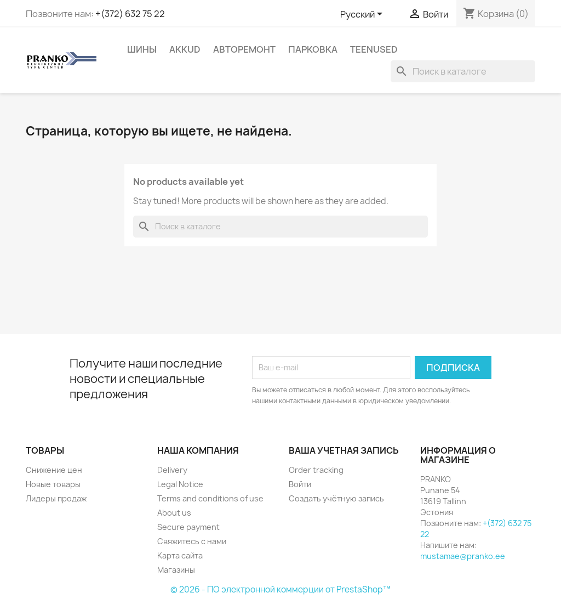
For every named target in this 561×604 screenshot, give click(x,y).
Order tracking (316, 470)
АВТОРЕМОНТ (244, 49)
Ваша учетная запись (344, 450)
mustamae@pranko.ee (462, 556)
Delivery (172, 470)
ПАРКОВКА (312, 49)
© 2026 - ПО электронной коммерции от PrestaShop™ (280, 589)
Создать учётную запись (336, 498)
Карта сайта (180, 555)
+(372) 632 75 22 (130, 14)
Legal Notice (180, 484)
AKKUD (185, 49)
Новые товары (53, 484)
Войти (300, 484)
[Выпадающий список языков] (363, 14)
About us (174, 512)
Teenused (374, 49)
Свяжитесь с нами (191, 541)
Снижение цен (54, 470)
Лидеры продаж (56, 498)
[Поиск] (463, 71)
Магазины (176, 570)
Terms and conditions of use (210, 498)
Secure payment (188, 527)
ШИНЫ (142, 49)
